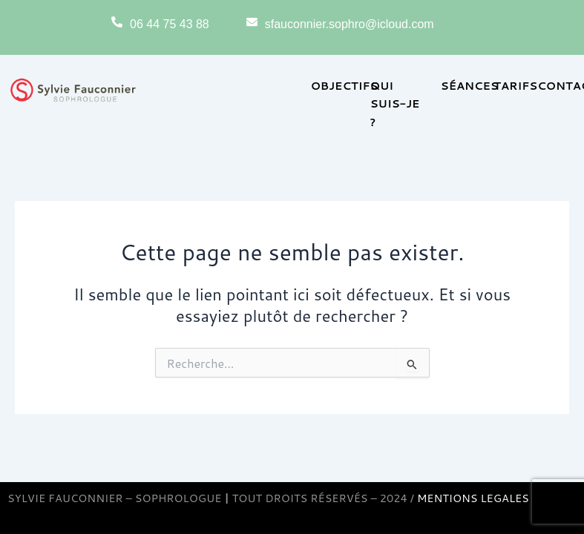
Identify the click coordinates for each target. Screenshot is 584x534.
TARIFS (515, 85)
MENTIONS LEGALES (473, 498)
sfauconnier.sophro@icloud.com (349, 24)
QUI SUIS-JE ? (395, 103)
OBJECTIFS (344, 85)
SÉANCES (470, 85)
